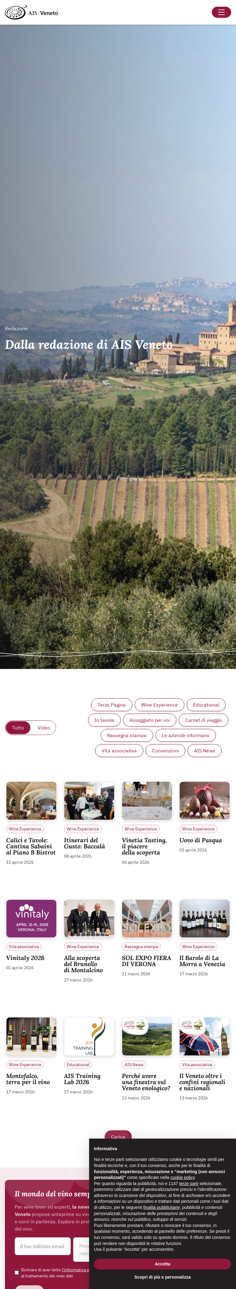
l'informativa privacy (81, 1269)
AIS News (204, 751)
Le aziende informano (185, 735)
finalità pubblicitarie (161, 1207)
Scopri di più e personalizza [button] (162, 1277)
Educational (206, 705)
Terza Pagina (112, 705)
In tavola (104, 720)
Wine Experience (159, 705)
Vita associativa (119, 751)
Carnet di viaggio (203, 720)
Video (44, 728)
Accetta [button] (162, 1263)
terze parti (188, 1183)
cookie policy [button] (182, 1177)
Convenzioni (165, 751)
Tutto (18, 728)
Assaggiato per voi (149, 720)
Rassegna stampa (127, 735)
